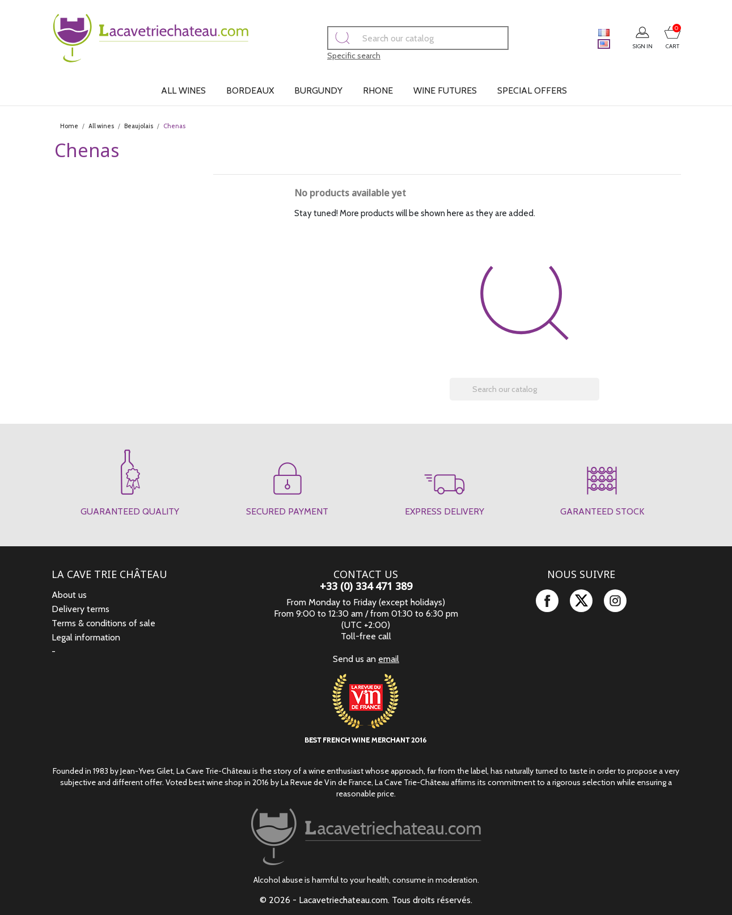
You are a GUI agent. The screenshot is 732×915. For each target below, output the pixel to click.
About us (69, 594)
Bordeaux (250, 90)
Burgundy (318, 90)
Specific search (338, 55)
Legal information (86, 637)
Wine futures (445, 90)
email (388, 658)
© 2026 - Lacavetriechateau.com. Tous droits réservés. (366, 900)
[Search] (402, 38)
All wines (183, 90)
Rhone (378, 90)
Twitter (581, 600)
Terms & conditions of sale (103, 623)
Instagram (615, 600)
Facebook (547, 600)
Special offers (532, 90)
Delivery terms (80, 609)
